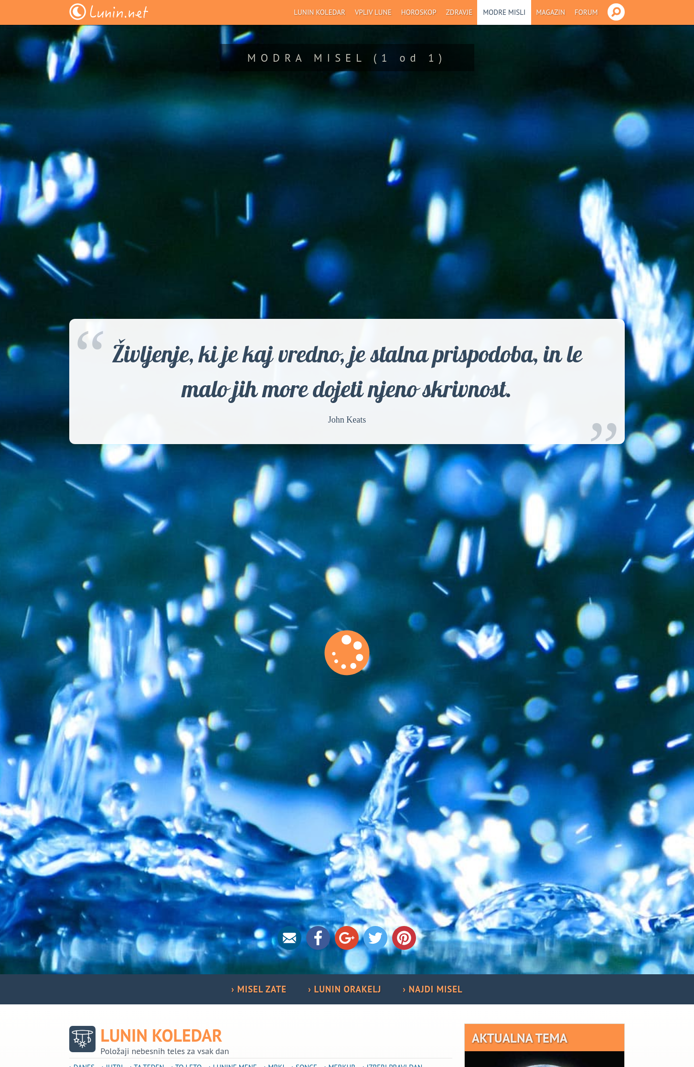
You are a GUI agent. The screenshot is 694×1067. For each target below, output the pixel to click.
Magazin (550, 12)
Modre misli (504, 12)
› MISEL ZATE (259, 989)
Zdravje (459, 12)
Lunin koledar (319, 12)
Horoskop (419, 12)
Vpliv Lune (373, 12)
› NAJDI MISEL (432, 989)
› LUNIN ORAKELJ (344, 989)
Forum (586, 12)
